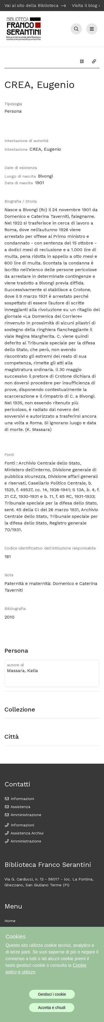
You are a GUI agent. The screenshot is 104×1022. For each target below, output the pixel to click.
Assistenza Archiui (24, 833)
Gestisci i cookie (52, 994)
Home (10, 920)
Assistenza (17, 806)
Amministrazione (22, 814)
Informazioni (19, 798)
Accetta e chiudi (51, 1007)
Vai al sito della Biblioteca (31, 5)
